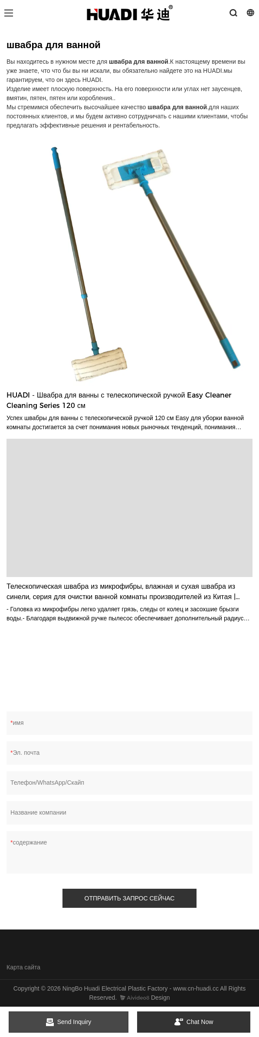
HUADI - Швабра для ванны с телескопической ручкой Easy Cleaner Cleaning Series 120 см (119, 400)
